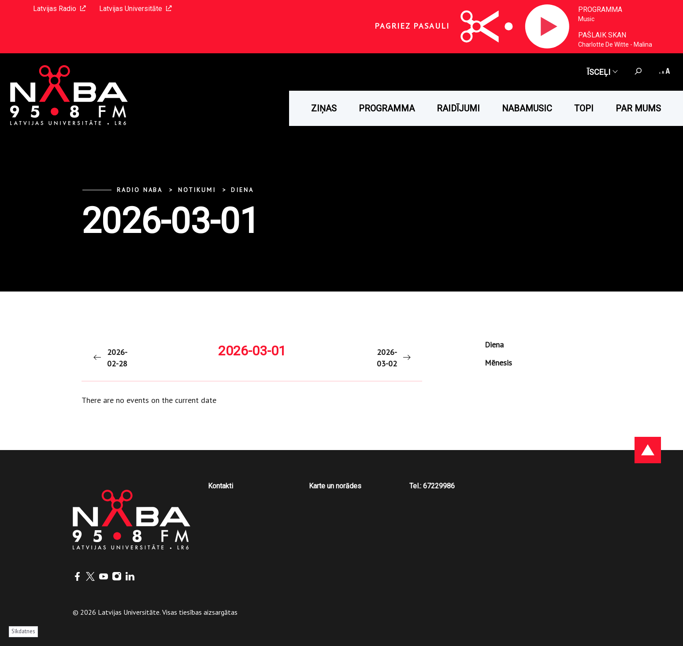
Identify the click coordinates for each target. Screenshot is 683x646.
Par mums (638, 108)
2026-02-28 (109, 358)
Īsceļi (602, 72)
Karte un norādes (335, 486)
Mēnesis (498, 363)
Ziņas (324, 108)
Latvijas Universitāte (135, 8)
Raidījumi (458, 108)
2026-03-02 (394, 358)
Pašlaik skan (602, 35)
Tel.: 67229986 (432, 486)
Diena (242, 190)
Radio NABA (140, 190)
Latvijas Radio (59, 8)
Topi (584, 108)
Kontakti (220, 486)
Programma (600, 9)
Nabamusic (527, 108)
